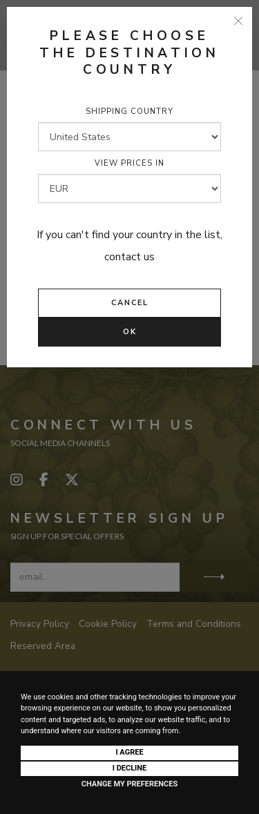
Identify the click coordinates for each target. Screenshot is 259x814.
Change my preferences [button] (129, 783)
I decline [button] (130, 768)
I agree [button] (129, 752)
